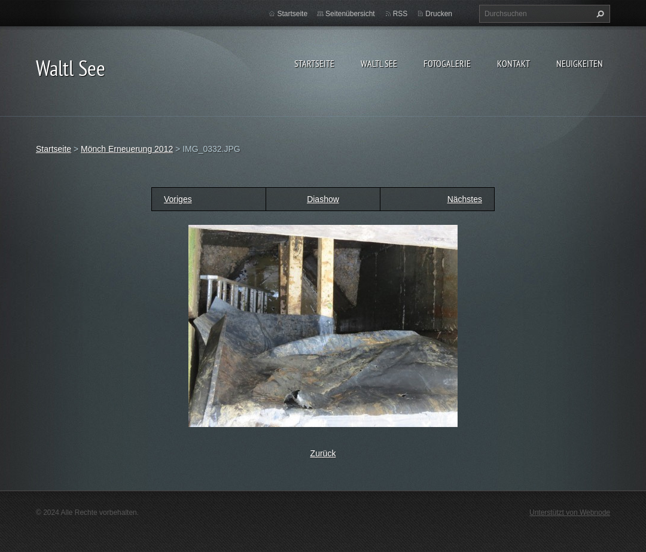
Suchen (599, 14)
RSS (400, 14)
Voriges (178, 199)
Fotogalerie (447, 63)
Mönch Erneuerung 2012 (127, 149)
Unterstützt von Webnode (569, 512)
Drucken (438, 14)
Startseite (314, 63)
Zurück (323, 453)
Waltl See (379, 63)
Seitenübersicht (350, 14)
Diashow (323, 199)
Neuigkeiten (579, 63)
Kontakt (513, 63)
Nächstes (464, 199)
